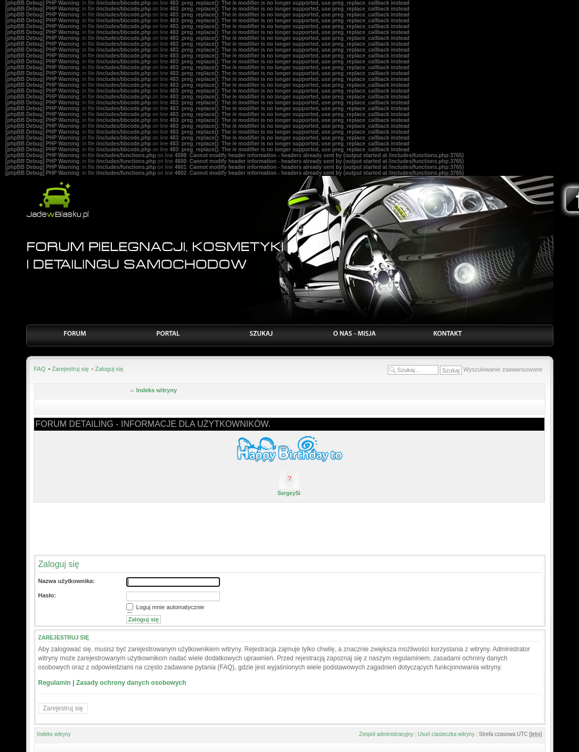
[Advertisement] (290, 528)
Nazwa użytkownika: (66, 581)
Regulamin (54, 682)
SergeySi (289, 493)
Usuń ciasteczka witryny (446, 734)
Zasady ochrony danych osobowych (131, 682)
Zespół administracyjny (386, 734)
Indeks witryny (156, 390)
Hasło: (47, 595)
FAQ (40, 369)
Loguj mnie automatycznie (165, 607)
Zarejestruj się (70, 369)
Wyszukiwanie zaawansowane (502, 369)
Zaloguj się (109, 369)
